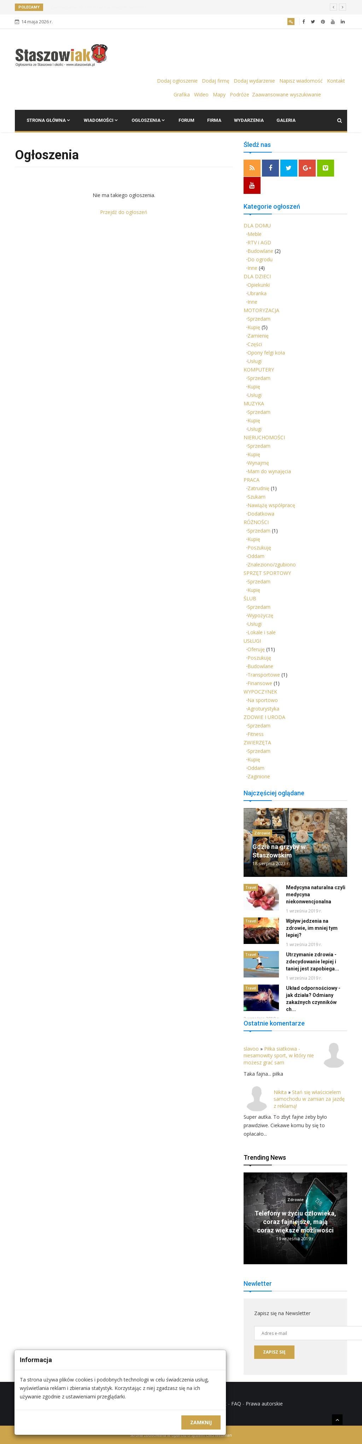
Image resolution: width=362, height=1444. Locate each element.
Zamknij (201, 1422)
